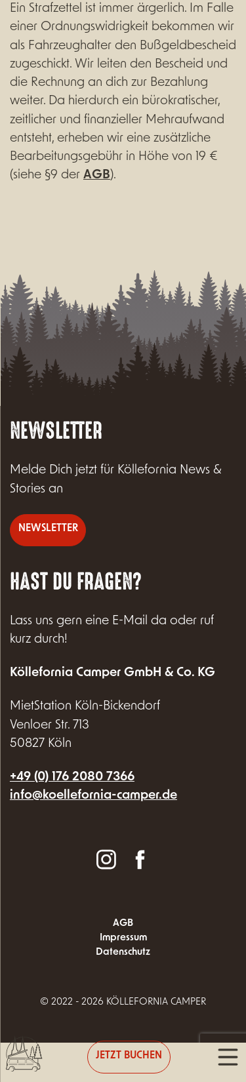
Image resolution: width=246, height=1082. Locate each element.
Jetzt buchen (129, 1056)
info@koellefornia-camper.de (93, 796)
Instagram (106, 859)
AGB (96, 175)
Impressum (123, 938)
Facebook (140, 859)
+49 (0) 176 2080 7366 (72, 777)
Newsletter (48, 529)
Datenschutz (123, 952)
